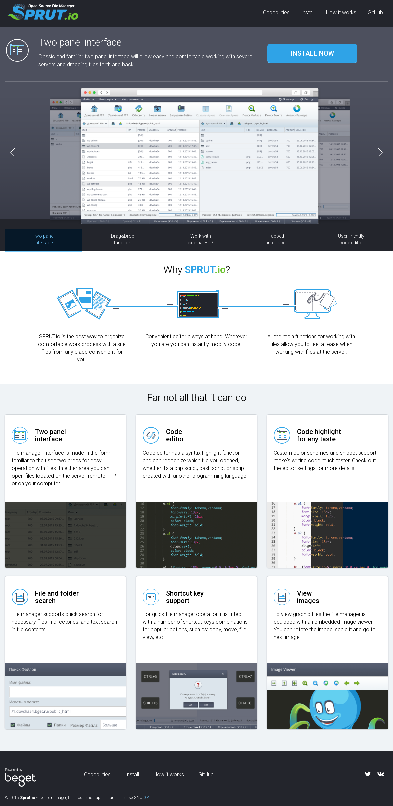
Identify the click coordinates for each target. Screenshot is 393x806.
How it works (341, 12)
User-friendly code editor (351, 239)
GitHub (375, 12)
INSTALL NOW (312, 53)
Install (308, 12)
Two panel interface (43, 239)
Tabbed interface (276, 239)
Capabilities (276, 12)
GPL (147, 797)
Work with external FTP (200, 239)
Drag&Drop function (122, 239)
